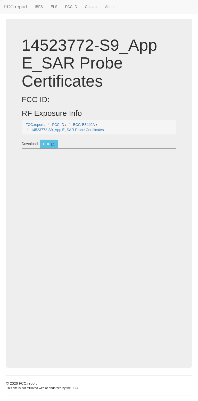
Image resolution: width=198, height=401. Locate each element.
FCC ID (71, 7)
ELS (54, 7)
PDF (48, 144)
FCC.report (15, 6)
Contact (91, 7)
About (110, 7)
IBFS (39, 7)
